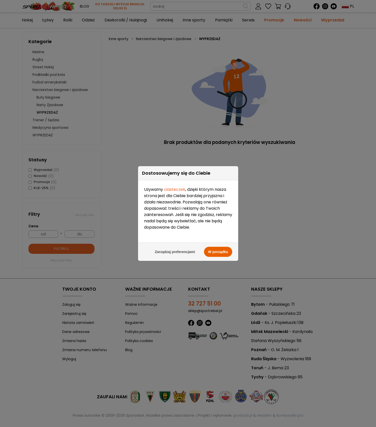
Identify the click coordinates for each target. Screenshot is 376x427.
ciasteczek (174, 183)
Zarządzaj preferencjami (175, 246)
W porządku (218, 246)
